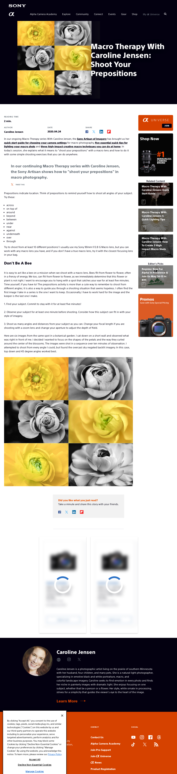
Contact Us (97, 737)
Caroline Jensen (13, 131)
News (96, 762)
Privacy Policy (54, 765)
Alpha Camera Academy (43, 14)
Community (82, 14)
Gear (123, 14)
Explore (66, 14)
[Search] (165, 14)
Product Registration (103, 768)
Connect (98, 14)
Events (112, 14)
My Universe (151, 14)
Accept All (34, 771)
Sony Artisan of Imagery (92, 138)
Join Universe (101, 756)
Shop (134, 14)
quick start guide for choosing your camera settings (35, 142)
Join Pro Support (101, 749)
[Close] (62, 727)
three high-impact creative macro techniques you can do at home (81, 146)
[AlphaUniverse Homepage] (12, 14)
